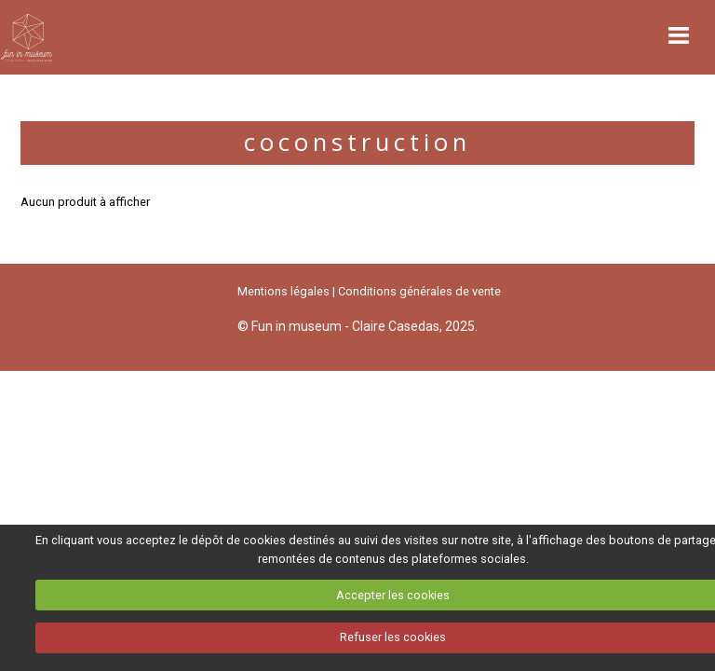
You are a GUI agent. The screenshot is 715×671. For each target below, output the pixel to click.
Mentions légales (283, 291)
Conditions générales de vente (419, 291)
